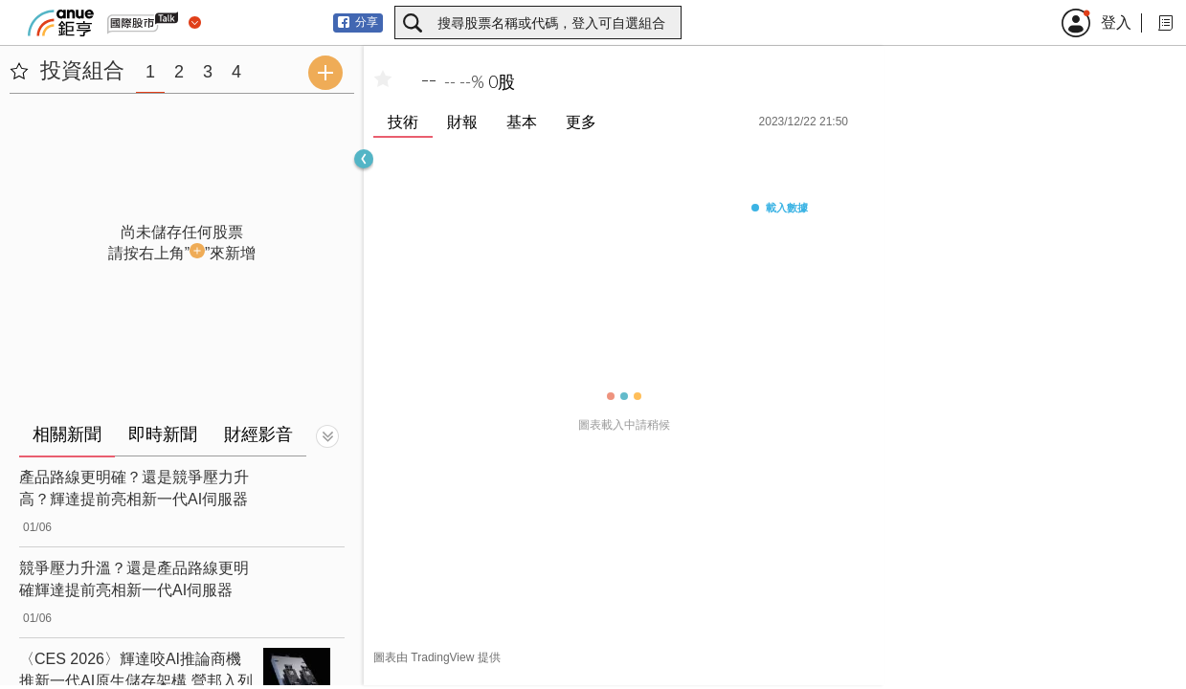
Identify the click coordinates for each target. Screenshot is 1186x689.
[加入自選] (382, 79)
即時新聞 (162, 434)
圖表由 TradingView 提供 (437, 657)
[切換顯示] (327, 436)
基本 (521, 122)
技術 (403, 122)
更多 (581, 122)
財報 (462, 122)
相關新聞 (67, 434)
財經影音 (258, 434)
